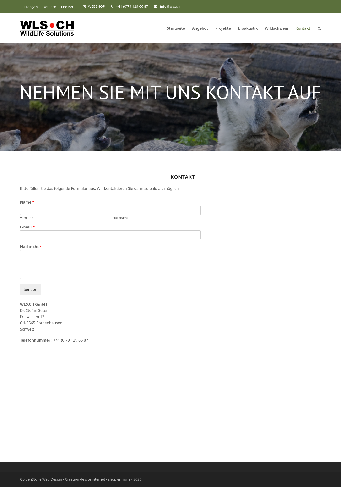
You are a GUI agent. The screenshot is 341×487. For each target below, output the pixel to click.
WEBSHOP (96, 6)
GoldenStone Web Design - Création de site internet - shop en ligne (75, 479)
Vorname (26, 218)
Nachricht (31, 246)
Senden (30, 289)
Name (27, 202)
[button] (319, 28)
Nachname (121, 218)
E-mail (27, 227)
